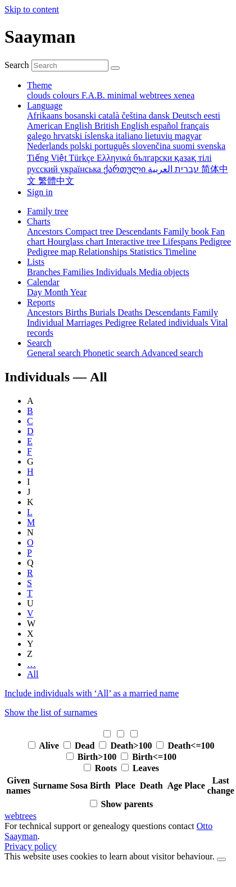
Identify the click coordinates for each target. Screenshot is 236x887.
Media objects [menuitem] (164, 272)
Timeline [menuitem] (180, 251)
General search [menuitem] (55, 353)
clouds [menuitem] (40, 95)
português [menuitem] (113, 146)
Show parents (127, 804)
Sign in (40, 192)
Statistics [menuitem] (147, 251)
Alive (50, 745)
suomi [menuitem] (185, 146)
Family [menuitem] (205, 312)
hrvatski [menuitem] (69, 136)
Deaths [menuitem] (130, 312)
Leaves (146, 768)
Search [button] (39, 343)
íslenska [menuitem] (100, 136)
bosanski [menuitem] (81, 115)
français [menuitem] (194, 125)
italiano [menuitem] (130, 136)
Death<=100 (190, 745)
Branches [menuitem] (45, 272)
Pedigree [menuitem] (215, 241)
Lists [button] (35, 262)
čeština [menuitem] (134, 115)
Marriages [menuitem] (85, 322)
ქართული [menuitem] (125, 169)
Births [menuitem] (77, 312)
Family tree (47, 211)
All (32, 674)
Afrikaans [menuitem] (46, 115)
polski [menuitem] (82, 146)
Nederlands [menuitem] (48, 146)
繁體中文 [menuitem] (56, 181)
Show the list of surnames (50, 712)
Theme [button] (39, 85)
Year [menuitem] (78, 292)
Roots (107, 768)
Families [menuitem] (79, 272)
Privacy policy (30, 846)
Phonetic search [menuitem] (112, 353)
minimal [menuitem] (123, 95)
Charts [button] (39, 221)
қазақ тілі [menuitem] (192, 158)
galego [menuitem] (40, 136)
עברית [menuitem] (186, 169)
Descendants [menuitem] (140, 231)
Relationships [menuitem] (104, 251)
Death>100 (132, 745)
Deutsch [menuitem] (187, 115)
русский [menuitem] (43, 169)
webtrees (20, 816)
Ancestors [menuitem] (46, 231)
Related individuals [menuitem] (175, 322)
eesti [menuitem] (212, 115)
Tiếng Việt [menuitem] (48, 158)
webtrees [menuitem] (156, 95)
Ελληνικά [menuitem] (115, 158)
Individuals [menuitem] (117, 272)
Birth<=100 (154, 757)
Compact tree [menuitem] (90, 231)
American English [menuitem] (60, 125)
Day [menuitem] (35, 292)
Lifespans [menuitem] (180, 241)
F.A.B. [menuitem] (94, 95)
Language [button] (44, 105)
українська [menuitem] (81, 169)
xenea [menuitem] (184, 95)
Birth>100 (98, 757)
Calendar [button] (43, 282)
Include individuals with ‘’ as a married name (91, 693)
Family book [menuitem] (187, 231)
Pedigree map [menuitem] (53, 251)
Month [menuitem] (57, 292)
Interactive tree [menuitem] (134, 241)
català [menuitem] (109, 115)
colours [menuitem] (67, 95)
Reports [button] (41, 302)
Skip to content (31, 9)
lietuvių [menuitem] (160, 136)
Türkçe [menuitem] (83, 158)
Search (16, 65)
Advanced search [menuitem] (172, 353)
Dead (86, 745)
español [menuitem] (165, 125)
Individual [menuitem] (46, 322)
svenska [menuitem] (211, 146)
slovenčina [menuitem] (152, 146)
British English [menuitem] (122, 125)
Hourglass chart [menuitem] (76, 241)
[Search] (115, 68)
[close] (221, 859)
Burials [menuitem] (103, 312)
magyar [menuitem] (188, 136)
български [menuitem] (153, 158)
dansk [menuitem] (160, 115)
